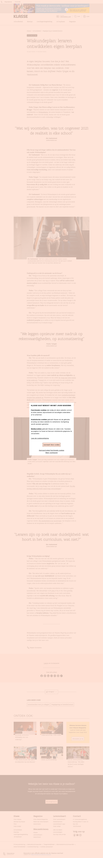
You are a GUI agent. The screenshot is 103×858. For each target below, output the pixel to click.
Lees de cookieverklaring (40, 438)
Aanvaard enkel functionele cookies (51, 450)
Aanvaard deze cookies (51, 445)
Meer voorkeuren (51, 453)
